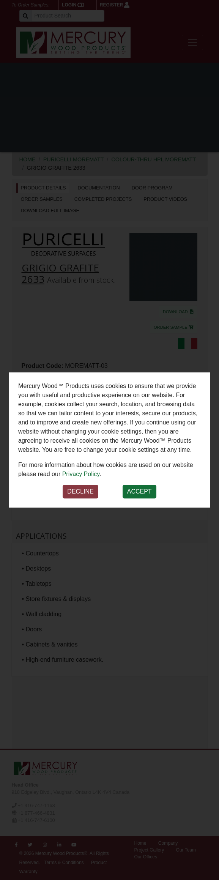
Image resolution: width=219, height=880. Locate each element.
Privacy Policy (80, 474)
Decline (80, 491)
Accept (139, 491)
